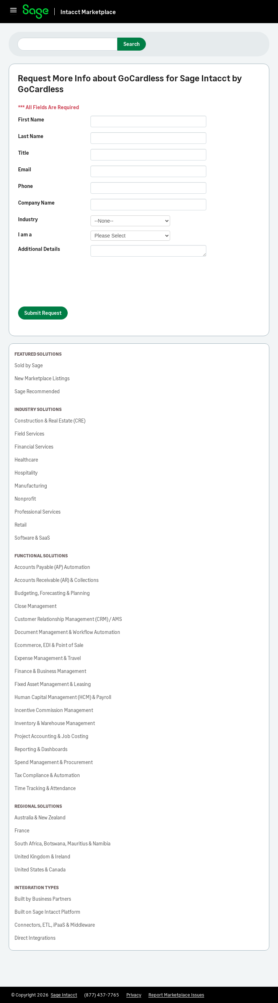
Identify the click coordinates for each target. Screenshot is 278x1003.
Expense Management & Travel (47, 658)
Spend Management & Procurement (53, 762)
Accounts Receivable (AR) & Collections (56, 580)
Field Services (29, 433)
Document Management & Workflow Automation (67, 632)
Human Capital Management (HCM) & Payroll (62, 697)
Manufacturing (30, 486)
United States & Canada (40, 869)
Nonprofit (25, 499)
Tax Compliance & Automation (47, 775)
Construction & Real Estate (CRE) (49, 420)
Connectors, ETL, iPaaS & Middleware (54, 925)
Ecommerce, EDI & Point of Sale (48, 645)
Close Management (35, 606)
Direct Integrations (34, 938)
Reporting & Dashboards (40, 749)
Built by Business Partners (42, 899)
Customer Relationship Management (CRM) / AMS (68, 619)
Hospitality (26, 473)
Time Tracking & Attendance (45, 788)
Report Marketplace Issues (176, 995)
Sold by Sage (28, 365)
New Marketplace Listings (42, 378)
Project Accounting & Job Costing (51, 736)
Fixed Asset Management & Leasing (52, 684)
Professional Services (37, 512)
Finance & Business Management (50, 671)
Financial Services (33, 446)
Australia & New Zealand (40, 817)
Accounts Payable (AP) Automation (52, 567)
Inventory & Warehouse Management (54, 723)
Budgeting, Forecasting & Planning (52, 593)
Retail (20, 525)
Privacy (133, 995)
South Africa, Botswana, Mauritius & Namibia (62, 843)
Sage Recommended (37, 391)
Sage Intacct (64, 995)
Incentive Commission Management (53, 710)
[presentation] (73, 285)
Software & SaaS (32, 538)
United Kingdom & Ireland (42, 856)
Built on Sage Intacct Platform (47, 912)
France (21, 830)
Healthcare (26, 460)
